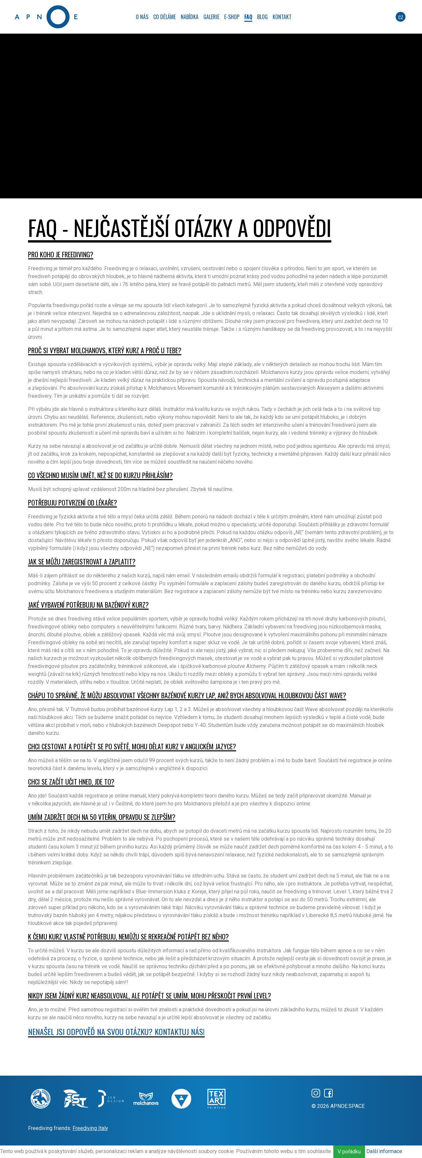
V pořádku (349, 1151)
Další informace (384, 1151)
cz (400, 17)
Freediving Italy (90, 1128)
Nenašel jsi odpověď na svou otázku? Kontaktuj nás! (116, 1031)
